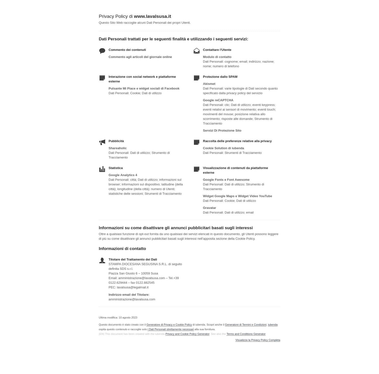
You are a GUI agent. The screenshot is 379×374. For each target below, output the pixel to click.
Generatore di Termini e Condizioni (245, 324)
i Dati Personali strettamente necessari (171, 329)
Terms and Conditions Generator (246, 333)
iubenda (273, 324)
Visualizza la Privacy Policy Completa (257, 340)
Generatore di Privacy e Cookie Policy (169, 324)
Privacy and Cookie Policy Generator (187, 333)
